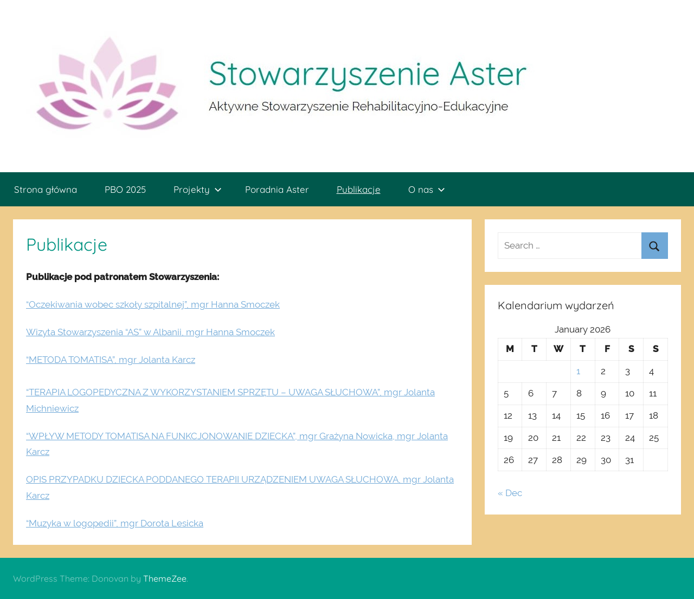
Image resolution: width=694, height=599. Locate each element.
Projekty (198, 189)
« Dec (510, 492)
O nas (426, 189)
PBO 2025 (125, 189)
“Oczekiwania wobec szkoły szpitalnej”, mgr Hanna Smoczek (153, 304)
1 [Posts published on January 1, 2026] (578, 371)
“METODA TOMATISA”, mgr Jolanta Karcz (110, 359)
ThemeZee (165, 578)
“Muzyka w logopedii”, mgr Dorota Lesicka (114, 523)
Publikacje (359, 189)
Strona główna (45, 189)
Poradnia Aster (277, 189)
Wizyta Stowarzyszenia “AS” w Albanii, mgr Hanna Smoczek (150, 332)
